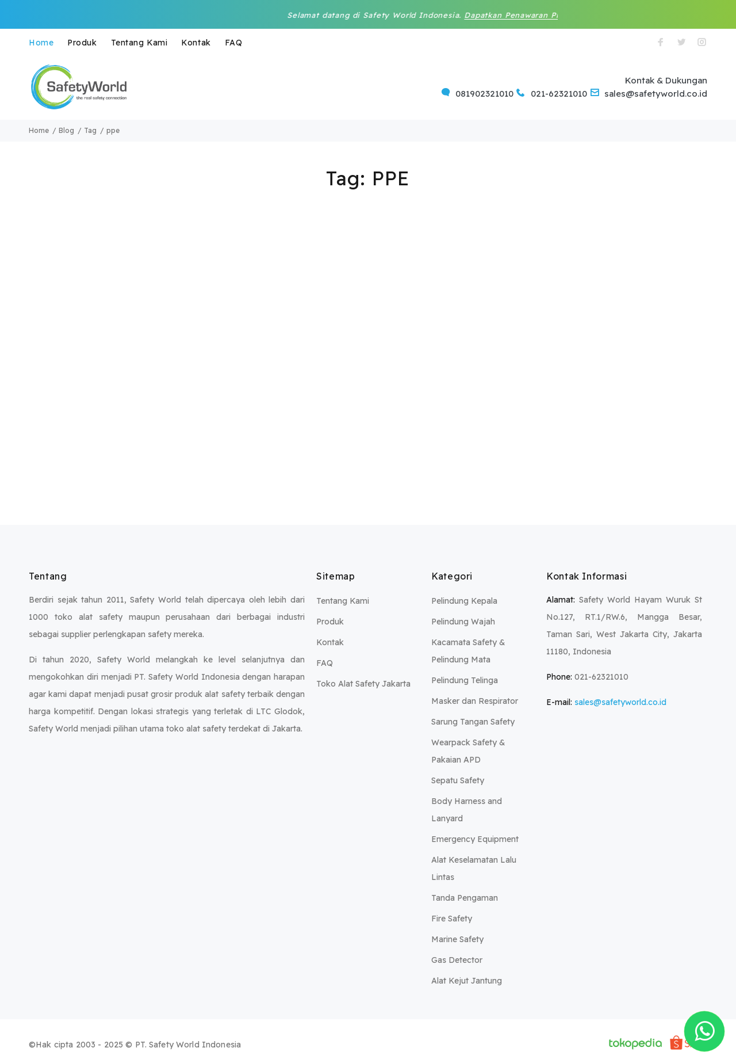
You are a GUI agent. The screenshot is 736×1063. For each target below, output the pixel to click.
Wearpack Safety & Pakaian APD (468, 751)
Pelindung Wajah (463, 621)
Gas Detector (456, 960)
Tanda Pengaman (464, 898)
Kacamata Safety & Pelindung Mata (468, 651)
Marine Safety (457, 939)
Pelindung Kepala (464, 601)
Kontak (195, 42)
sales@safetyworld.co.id (620, 702)
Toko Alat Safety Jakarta (363, 684)
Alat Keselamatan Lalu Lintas (473, 868)
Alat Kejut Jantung (466, 981)
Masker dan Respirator (474, 701)
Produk (82, 42)
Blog (66, 130)
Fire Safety (451, 918)
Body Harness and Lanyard (466, 810)
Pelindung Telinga (464, 680)
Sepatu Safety (457, 780)
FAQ (234, 42)
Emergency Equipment (475, 839)
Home (41, 42)
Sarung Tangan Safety (473, 722)
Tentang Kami (139, 42)
